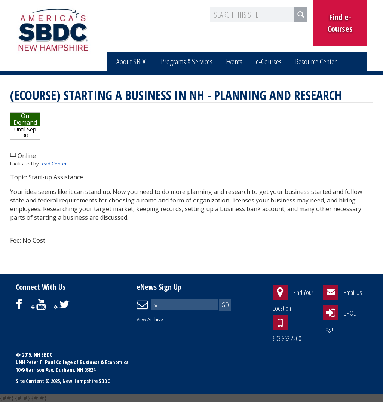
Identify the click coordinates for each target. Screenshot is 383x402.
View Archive (150, 319)
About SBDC (131, 61)
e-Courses (269, 61)
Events (234, 61)
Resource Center (316, 61)
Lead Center (53, 163)
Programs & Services (186, 61)
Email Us (353, 292)
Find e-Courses (340, 22)
